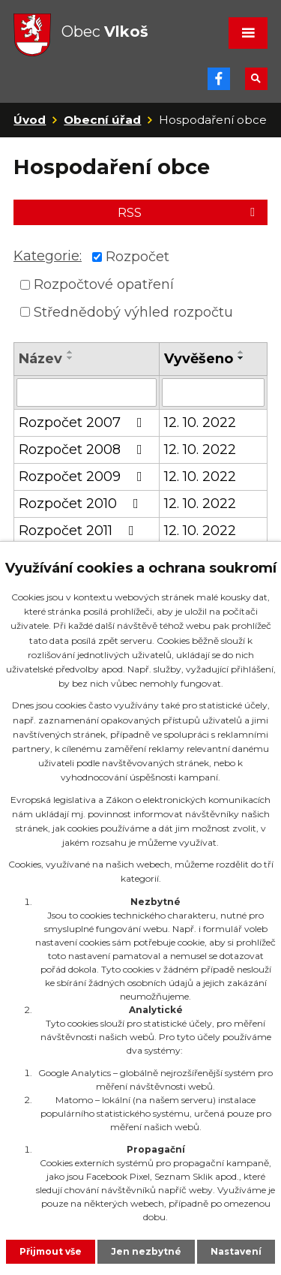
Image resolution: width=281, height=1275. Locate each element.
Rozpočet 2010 (82, 503)
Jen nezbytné (146, 1251)
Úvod (29, 120)
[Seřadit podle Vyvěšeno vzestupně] (241, 352)
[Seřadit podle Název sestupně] (70, 358)
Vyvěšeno (198, 358)
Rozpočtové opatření (104, 284)
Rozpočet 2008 (83, 449)
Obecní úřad (102, 120)
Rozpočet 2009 (83, 476)
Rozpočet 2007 (83, 422)
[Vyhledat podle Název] (86, 392)
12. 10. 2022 (200, 422)
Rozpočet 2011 (79, 530)
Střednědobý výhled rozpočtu (133, 311)
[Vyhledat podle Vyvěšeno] (213, 392)
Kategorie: (47, 256)
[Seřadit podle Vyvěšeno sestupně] (241, 358)
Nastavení (236, 1251)
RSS (189, 212)
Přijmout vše (50, 1251)
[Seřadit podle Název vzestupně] (70, 352)
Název (40, 358)
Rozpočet (137, 256)
